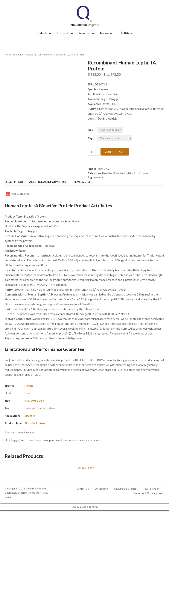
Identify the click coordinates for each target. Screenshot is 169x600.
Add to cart (114, 151)
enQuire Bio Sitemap (125, 488)
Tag (90, 138)
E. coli (38, 54)
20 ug (34, 400)
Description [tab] (14, 181)
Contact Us (83, 488)
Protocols (63, 32)
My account (107, 32)
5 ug (27, 400)
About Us (85, 32)
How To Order (151, 488)
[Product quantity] (93, 152)
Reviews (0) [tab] (82, 181)
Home (8, 54)
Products (41, 32)
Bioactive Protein (35, 423)
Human (145, 173)
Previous (80, 467)
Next (91, 467)
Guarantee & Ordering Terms (148, 493)
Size (90, 129)
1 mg (41, 400)
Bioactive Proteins (23, 54)
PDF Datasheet (18, 194)
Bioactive (107, 173)
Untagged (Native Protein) (40, 408)
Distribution (101, 488)
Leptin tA (98, 177)
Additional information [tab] (48, 181)
